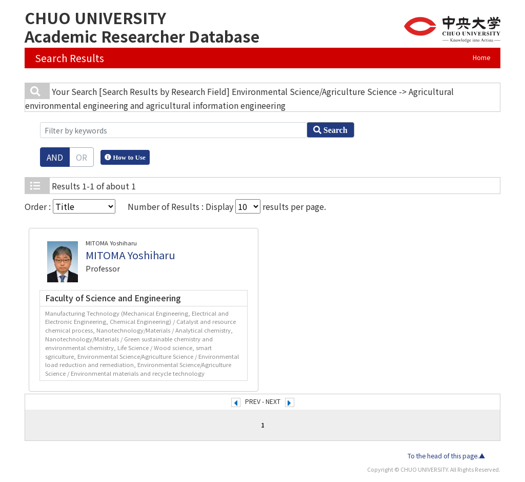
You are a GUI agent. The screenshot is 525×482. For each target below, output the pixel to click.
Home (481, 57)
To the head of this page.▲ (446, 455)
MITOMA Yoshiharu (130, 254)
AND (55, 157)
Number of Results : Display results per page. (227, 206)
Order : (70, 206)
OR (81, 157)
